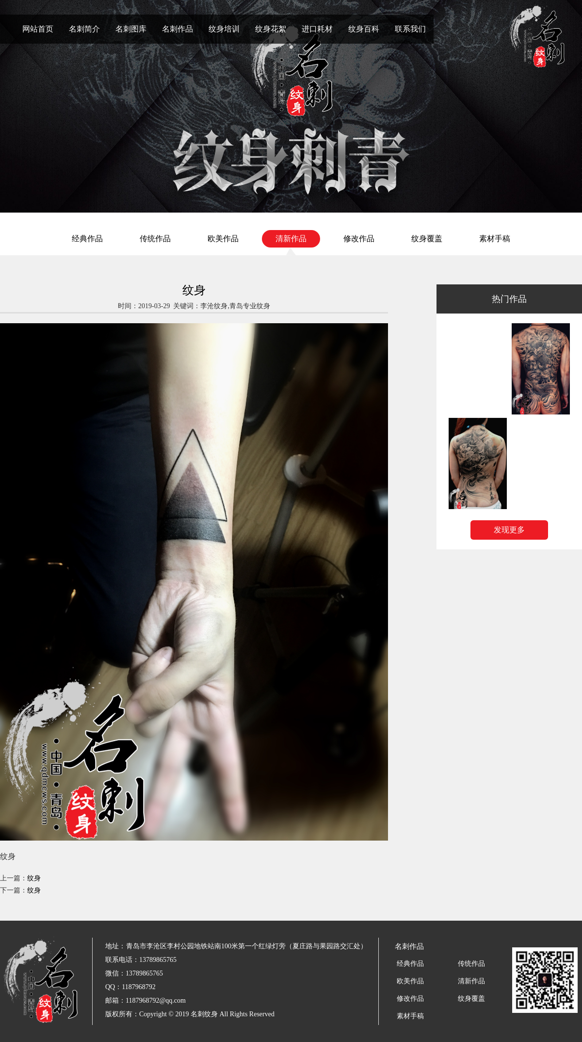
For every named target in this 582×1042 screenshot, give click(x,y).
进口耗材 (317, 29)
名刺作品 (177, 29)
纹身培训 (224, 29)
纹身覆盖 (426, 238)
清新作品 (291, 238)
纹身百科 (363, 29)
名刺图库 (130, 29)
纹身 (34, 878)
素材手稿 (494, 238)
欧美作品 (223, 238)
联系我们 (410, 29)
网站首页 (37, 29)
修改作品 (358, 238)
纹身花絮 (270, 29)
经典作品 (87, 238)
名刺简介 (84, 29)
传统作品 (155, 238)
